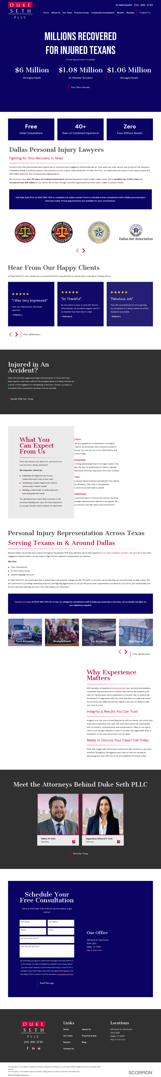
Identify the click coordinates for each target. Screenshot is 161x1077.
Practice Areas (89, 1036)
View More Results (80, 87)
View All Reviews (32, 334)
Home (66, 1029)
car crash (106, 553)
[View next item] (84, 250)
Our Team (68, 1036)
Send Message (47, 983)
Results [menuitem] (120, 12)
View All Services (141, 654)
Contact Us (144, 12)
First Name (25, 922)
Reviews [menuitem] (130, 12)
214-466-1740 (143, 5)
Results (66, 1042)
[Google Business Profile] (39, 1048)
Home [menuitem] (46, 12)
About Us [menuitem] (55, 12)
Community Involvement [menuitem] (102, 12)
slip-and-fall (134, 553)
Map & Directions (94, 977)
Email (51, 930)
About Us (86, 1029)
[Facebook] (27, 1048)
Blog (84, 1042)
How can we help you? (30, 946)
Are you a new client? (29, 938)
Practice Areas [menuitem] (81, 12)
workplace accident (120, 553)
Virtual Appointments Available (80, 59)
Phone (23, 930)
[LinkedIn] (33, 1048)
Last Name (53, 922)
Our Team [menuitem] (67, 12)
